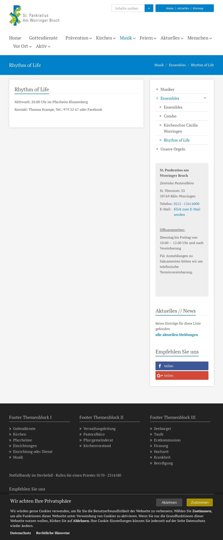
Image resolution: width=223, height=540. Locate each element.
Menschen (198, 38)
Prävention (77, 38)
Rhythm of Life (202, 65)
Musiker (167, 89)
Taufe (157, 434)
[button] (181, 366)
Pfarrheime (20, 440)
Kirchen (104, 38)
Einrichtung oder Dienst (30, 451)
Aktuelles (183, 8)
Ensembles (177, 65)
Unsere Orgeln (172, 149)
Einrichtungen (23, 445)
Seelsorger (160, 428)
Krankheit (160, 457)
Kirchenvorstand (95, 445)
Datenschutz (20, 533)
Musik (126, 38)
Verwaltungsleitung (97, 428)
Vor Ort (20, 46)
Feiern (146, 38)
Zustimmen (200, 503)
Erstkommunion (165, 440)
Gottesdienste (43, 38)
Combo (170, 116)
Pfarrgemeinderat (96, 440)
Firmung (159, 445)
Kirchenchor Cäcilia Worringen (181, 128)
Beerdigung (161, 463)
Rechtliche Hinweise (53, 533)
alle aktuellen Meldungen (176, 334)
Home (170, 8)
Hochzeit (159, 451)
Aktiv (41, 46)
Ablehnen (169, 503)
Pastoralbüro (92, 434)
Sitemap (198, 8)
